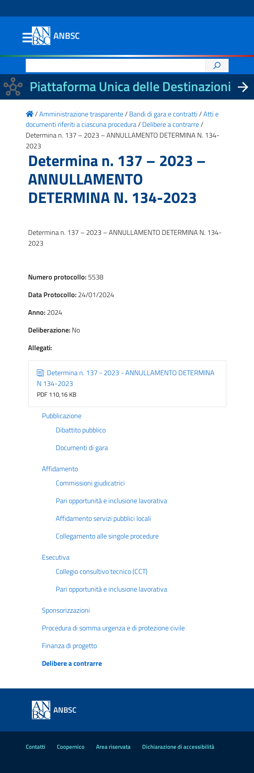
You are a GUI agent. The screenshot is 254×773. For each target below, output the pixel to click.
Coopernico (71, 746)
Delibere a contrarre (72, 663)
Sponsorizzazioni (66, 610)
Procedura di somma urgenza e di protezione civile (113, 628)
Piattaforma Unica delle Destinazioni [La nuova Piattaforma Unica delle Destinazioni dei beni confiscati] (130, 86)
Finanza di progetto (69, 645)
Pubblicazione (61, 416)
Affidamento (60, 469)
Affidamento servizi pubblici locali (103, 518)
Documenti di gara (82, 447)
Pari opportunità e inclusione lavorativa (111, 500)
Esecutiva (56, 557)
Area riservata (113, 746)
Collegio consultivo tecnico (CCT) (102, 571)
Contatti (35, 746)
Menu (27, 38)
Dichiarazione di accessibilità (178, 746)
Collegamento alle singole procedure (107, 536)
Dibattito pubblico (81, 430)
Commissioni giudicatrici (90, 483)
